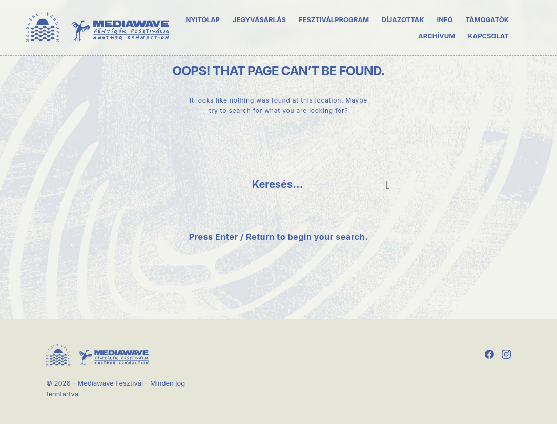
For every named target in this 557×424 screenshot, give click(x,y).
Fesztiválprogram (334, 19)
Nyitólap (202, 19)
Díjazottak (403, 19)
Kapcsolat (488, 35)
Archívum (436, 35)
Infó (445, 19)
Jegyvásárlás (259, 19)
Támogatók (487, 19)
